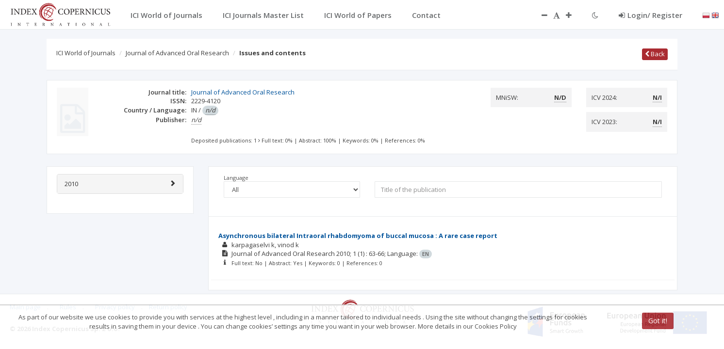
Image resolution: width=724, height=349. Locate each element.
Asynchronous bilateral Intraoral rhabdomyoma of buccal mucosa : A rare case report (357, 235)
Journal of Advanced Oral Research (177, 52)
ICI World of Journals (85, 52)
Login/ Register (650, 15)
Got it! (657, 320)
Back (655, 53)
